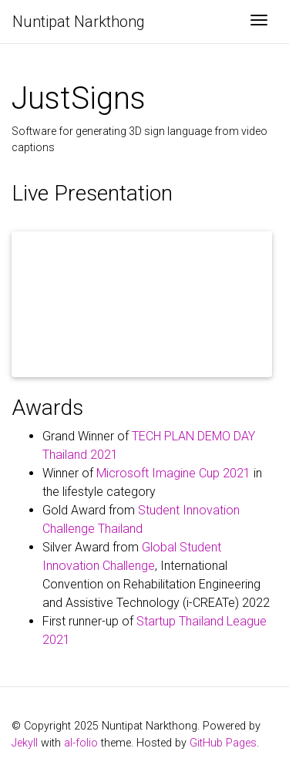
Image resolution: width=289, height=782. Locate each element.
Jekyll (25, 743)
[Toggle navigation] (259, 22)
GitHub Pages (223, 743)
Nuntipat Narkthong (78, 21)
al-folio (81, 743)
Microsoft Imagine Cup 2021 (173, 473)
